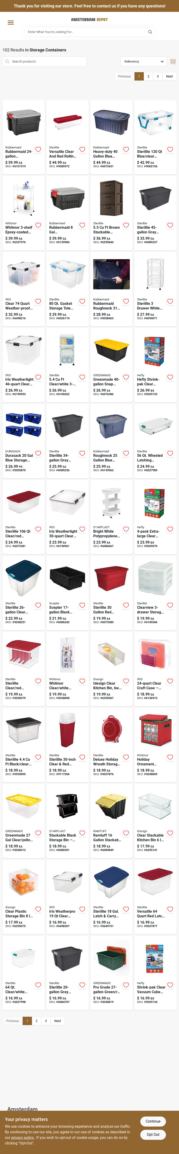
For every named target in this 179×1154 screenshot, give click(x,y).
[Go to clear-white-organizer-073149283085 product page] (67, 365)
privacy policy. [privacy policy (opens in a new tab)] (22, 1137)
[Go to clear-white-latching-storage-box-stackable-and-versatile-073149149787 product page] (24, 973)
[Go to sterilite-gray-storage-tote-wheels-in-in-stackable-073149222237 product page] (155, 213)
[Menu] (11, 23)
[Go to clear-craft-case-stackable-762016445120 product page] (155, 669)
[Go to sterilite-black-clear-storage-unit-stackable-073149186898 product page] (24, 745)
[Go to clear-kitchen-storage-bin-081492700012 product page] (111, 669)
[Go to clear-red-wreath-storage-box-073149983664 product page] (111, 745)
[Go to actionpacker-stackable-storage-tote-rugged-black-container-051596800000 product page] (67, 213)
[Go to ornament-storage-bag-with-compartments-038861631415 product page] (155, 745)
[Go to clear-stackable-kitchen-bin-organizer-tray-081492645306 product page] (155, 821)
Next (169, 76)
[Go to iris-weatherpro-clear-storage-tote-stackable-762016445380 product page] (67, 897)
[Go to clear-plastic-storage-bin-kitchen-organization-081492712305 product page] (24, 897)
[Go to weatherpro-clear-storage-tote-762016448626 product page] (24, 289)
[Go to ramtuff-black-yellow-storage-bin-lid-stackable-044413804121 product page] (111, 821)
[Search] (150, 31)
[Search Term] (89, 32)
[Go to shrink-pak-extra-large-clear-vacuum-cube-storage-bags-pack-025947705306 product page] (155, 517)
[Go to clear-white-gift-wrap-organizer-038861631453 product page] (67, 669)
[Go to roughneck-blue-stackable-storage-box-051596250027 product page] (111, 441)
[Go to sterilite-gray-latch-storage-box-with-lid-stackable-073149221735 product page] (67, 973)
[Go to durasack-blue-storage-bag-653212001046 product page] (24, 441)
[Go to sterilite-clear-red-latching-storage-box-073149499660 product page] (24, 517)
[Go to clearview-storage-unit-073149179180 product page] (155, 593)
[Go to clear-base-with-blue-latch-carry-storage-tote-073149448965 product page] (24, 593)
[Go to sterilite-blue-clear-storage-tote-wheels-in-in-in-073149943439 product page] (155, 137)
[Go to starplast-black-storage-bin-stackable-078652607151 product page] (67, 821)
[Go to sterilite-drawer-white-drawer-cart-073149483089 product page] (155, 289)
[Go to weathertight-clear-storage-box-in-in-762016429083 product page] (24, 365)
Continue (153, 1121)
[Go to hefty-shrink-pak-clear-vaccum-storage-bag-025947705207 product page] (155, 365)
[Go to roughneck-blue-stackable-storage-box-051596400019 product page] (111, 137)
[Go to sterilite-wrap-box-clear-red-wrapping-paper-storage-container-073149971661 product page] (67, 745)
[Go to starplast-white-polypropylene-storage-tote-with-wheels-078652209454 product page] (111, 517)
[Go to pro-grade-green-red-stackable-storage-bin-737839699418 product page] (111, 973)
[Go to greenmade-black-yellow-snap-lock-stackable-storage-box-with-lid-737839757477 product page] (111, 365)
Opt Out (153, 1134)
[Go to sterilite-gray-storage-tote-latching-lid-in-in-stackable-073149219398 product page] (67, 441)
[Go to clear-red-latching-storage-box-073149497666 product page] (155, 897)
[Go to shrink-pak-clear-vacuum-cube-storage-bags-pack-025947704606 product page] (155, 973)
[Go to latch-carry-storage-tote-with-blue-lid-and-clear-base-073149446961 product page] (111, 897)
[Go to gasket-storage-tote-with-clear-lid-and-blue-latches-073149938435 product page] (67, 289)
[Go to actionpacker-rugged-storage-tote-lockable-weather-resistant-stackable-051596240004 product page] (24, 137)
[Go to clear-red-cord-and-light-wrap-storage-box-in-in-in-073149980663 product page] (24, 669)
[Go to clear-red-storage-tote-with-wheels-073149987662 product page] (67, 137)
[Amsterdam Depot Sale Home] (89, 19)
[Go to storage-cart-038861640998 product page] (24, 213)
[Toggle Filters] (173, 61)
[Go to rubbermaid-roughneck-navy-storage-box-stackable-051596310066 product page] (111, 289)
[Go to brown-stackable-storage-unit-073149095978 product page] (111, 213)
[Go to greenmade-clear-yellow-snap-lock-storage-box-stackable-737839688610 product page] (24, 821)
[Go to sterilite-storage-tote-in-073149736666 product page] (111, 593)
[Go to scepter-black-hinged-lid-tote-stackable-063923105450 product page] (67, 593)
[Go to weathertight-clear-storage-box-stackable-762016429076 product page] (67, 517)
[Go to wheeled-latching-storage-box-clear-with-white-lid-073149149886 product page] (155, 441)
